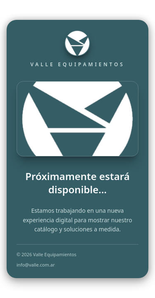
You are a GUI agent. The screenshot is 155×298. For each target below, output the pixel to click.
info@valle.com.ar (36, 265)
